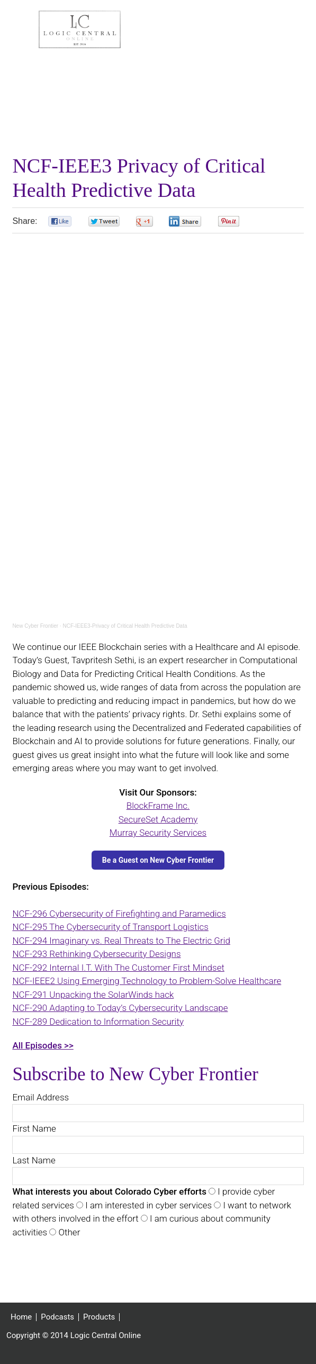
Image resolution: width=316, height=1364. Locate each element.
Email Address (40, 1097)
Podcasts (57, 1318)
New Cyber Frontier (35, 626)
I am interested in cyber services (147, 1205)
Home (21, 1318)
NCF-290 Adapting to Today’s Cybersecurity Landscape (120, 1008)
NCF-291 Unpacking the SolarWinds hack (93, 995)
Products (99, 1318)
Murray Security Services (158, 833)
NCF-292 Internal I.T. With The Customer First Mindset (118, 968)
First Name (34, 1129)
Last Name (33, 1160)
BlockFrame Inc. (158, 806)
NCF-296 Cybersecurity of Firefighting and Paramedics (118, 914)
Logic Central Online (79, 30)
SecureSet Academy (158, 820)
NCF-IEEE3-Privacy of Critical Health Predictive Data (124, 626)
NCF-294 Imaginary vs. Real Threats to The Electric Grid (121, 941)
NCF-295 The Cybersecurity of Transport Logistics (110, 927)
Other (68, 1232)
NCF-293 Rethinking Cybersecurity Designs (96, 954)
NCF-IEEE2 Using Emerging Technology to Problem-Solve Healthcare (146, 981)
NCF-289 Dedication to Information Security (98, 1022)
